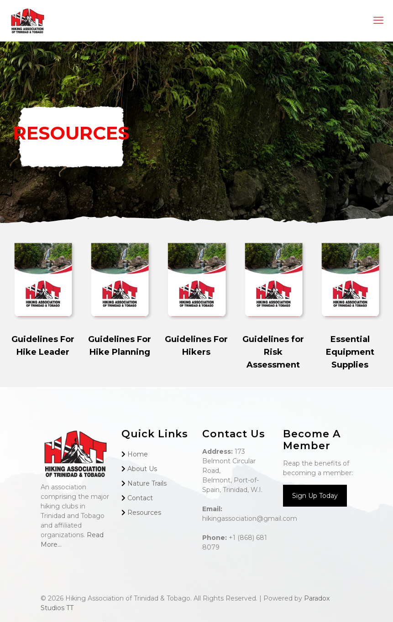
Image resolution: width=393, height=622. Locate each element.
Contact (140, 498)
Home (137, 454)
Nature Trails (147, 483)
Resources (144, 512)
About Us (142, 469)
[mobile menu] (378, 20)
